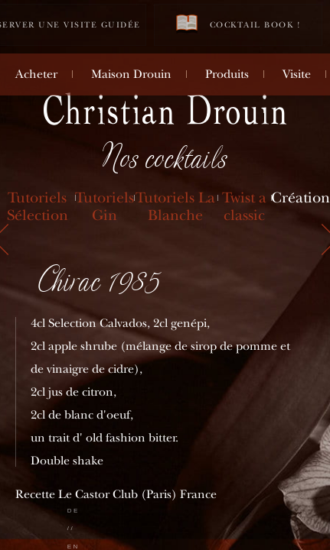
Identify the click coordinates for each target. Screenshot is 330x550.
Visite (297, 74)
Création (300, 197)
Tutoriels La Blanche (175, 206)
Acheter (36, 74)
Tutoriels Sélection (37, 206)
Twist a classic (244, 206)
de (73, 510)
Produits (227, 74)
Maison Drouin (131, 74)
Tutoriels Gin (104, 206)
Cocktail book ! (238, 24)
